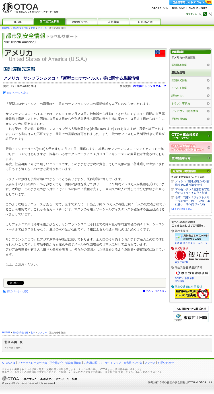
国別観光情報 (179, 80)
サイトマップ (113, 362)
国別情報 (180, 281)
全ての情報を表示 (183, 209)
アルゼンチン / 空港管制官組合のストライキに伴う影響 (192, 191)
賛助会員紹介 (73, 362)
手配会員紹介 (179, 118)
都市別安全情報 (20, 28)
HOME (6, 28)
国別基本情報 (179, 64)
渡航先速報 (178, 72)
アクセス (150, 362)
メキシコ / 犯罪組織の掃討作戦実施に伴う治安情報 (192, 183)
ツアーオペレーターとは (32, 362)
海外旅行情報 (156, 382)
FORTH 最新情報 (184, 278)
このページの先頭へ (156, 291)
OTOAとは (8, 362)
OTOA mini (205, 382)
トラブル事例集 (180, 103)
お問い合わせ (166, 362)
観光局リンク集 (132, 362)
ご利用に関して (93, 362)
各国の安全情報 (176, 382)
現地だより (178, 95)
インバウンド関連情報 (184, 111)
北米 (33, 28)
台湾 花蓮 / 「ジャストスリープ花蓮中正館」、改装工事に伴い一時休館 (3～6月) (192, 201)
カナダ (19, 347)
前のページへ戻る (18, 92)
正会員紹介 (56, 362)
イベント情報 (179, 87)
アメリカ (42, 28)
